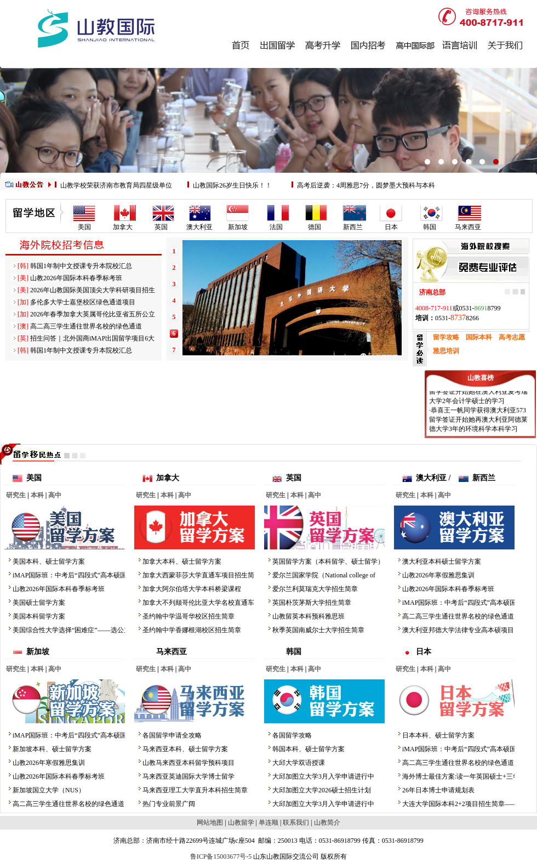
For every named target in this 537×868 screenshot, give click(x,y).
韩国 (429, 227)
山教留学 (241, 822)
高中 (54, 495)
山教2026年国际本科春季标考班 (76, 278)
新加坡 (238, 227)
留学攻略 (446, 337)
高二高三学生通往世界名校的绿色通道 (86, 326)
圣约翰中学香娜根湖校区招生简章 (191, 630)
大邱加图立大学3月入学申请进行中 (323, 776)
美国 (84, 227)
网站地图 (210, 822)
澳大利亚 (199, 227)
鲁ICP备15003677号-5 (221, 856)
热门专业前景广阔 (168, 804)
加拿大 (123, 227)
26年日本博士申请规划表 (438, 790)
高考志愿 (512, 337)
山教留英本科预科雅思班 (308, 616)
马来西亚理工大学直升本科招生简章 (195, 790)
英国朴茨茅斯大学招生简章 (311, 602)
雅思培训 (446, 351)
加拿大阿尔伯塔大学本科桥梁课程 (191, 589)
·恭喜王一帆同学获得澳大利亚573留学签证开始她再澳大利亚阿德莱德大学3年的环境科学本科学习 (478, 422)
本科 (37, 495)
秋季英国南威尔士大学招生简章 (318, 630)
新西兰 (353, 227)
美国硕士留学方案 (39, 602)
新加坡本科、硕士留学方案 (52, 749)
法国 (276, 227)
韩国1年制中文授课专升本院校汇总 (81, 266)
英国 (161, 227)
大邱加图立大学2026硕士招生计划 (321, 790)
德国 (314, 227)
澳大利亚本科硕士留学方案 (441, 561)
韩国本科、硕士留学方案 (308, 749)
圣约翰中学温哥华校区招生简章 (188, 616)
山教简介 (327, 822)
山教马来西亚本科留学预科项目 (188, 763)
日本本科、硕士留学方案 (438, 735)
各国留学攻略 (292, 735)
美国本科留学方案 (39, 616)
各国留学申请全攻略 (172, 735)
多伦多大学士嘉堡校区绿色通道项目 (82, 302)
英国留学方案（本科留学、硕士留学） (328, 561)
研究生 (16, 495)
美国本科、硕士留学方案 (49, 561)
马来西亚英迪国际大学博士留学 (188, 776)
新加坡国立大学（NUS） (49, 790)
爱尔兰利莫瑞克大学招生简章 (315, 589)
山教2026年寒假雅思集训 (438, 575)
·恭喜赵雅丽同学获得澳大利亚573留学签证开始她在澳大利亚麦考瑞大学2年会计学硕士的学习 (478, 394)
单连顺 (268, 822)
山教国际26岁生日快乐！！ (232, 185)
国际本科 (479, 337)
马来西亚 (468, 227)
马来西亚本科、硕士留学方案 (185, 749)
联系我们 (296, 822)
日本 (391, 227)
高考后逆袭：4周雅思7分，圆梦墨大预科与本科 (366, 185)
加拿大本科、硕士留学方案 (181, 561)
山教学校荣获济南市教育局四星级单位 (116, 185)
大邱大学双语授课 (298, 763)
